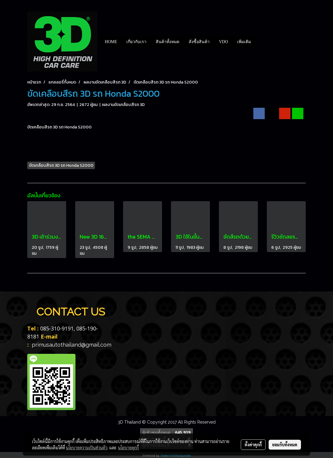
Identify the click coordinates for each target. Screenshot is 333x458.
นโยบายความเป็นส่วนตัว (87, 447)
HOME (111, 42)
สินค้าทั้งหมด (167, 42)
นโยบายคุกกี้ (128, 447)
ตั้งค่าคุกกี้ (253, 444)
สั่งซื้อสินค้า (199, 42)
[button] (260, 41)
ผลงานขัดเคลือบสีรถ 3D (123, 104)
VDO (223, 42)
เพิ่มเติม (244, 42)
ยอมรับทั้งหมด (284, 444)
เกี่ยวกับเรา (136, 42)
